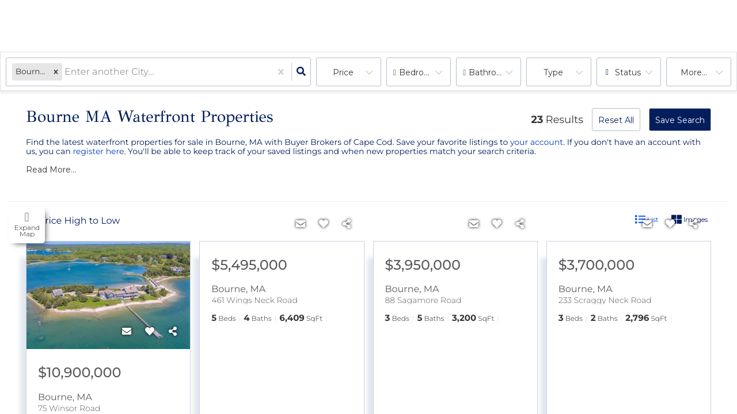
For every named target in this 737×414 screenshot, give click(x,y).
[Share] (172, 331)
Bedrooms (420, 72)
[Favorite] (149, 331)
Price (343, 72)
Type (553, 72)
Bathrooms (491, 72)
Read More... (51, 169)
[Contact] (126, 331)
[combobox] (65, 72)
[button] (56, 72)
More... (694, 72)
